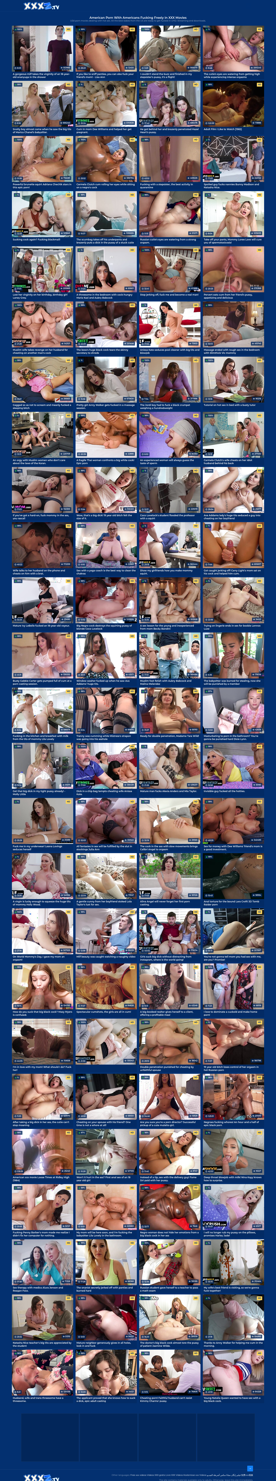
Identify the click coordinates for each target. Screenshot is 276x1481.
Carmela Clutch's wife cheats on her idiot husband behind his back (228, 461)
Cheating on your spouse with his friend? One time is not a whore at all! (103, 1123)
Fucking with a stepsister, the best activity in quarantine (166, 186)
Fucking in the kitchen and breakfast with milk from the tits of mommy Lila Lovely (40, 737)
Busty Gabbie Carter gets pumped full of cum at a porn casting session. (42, 682)
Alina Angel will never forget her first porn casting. (165, 903)
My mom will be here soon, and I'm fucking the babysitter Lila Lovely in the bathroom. (104, 1234)
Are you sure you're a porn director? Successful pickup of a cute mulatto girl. (168, 1123)
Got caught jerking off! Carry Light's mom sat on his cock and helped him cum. (232, 572)
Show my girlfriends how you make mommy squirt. (166, 572)
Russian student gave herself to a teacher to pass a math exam (169, 1289)
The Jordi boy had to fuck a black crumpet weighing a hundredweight (165, 406)
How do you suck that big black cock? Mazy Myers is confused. (42, 1013)
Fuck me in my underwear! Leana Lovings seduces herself (37, 848)
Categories (97, 5)
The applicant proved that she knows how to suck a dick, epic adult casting (105, 1399)
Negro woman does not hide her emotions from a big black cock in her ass (169, 1234)
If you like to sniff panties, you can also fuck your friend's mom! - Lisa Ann (105, 75)
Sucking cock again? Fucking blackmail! (36, 239)
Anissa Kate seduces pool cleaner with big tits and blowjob (170, 351)
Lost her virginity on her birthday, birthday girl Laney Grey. (40, 296)
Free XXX (138, 5)
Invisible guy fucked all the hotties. (224, 791)
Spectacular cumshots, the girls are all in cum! (103, 1011)
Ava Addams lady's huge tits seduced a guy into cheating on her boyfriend (232, 517)
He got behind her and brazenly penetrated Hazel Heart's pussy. (169, 131)
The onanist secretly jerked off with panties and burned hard (104, 1289)
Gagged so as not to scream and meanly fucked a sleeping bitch (42, 406)
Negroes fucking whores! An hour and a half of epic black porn (231, 1123)
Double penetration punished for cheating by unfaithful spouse (167, 1068)
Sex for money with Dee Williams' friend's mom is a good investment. (233, 848)
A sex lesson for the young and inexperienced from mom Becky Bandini (167, 627)
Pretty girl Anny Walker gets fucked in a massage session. (105, 406)
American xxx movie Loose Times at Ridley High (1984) (41, 1179)
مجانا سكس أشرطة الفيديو (219, 1475)
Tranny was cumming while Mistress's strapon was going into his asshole (103, 737)
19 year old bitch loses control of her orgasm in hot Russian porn (231, 1068)
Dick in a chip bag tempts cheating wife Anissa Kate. (104, 792)
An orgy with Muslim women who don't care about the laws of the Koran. (39, 461)
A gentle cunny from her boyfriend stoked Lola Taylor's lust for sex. (104, 903)
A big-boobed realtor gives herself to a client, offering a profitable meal (166, 1013)
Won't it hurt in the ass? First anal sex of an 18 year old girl (103, 1179)
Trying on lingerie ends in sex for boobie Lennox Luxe (232, 627)
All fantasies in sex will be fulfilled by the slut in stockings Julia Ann (104, 848)
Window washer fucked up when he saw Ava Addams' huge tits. (103, 682)
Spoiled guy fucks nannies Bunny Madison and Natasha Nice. (231, 186)
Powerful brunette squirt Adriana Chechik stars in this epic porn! (42, 186)
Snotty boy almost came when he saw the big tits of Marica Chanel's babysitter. (42, 131)
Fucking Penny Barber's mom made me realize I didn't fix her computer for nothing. (41, 1234)
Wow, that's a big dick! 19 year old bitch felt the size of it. (104, 517)
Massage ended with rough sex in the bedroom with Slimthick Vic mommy (232, 351)
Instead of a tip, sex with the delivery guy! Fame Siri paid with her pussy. (168, 1179)
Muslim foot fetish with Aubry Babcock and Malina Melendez (165, 682)
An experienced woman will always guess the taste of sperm (167, 461)
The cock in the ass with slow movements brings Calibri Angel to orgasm (169, 848)
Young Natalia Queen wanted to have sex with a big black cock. (232, 1399)
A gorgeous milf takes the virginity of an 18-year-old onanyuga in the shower (41, 75)
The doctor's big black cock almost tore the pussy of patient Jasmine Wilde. (169, 1344)
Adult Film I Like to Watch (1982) (223, 129)
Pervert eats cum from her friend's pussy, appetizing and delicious (228, 296)
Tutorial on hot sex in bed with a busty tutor (229, 405)
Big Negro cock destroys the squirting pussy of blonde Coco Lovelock (104, 627)
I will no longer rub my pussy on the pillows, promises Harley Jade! (230, 1234)
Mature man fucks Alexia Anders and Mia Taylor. (168, 791)
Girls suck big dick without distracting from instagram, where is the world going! (165, 958)
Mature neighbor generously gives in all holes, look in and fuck (103, 1344)
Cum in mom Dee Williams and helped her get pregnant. (103, 131)
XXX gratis (158, 5)
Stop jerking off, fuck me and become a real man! (169, 294)
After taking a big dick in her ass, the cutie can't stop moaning (41, 1123)
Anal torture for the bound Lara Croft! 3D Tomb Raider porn (231, 903)
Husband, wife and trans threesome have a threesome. (38, 1399)
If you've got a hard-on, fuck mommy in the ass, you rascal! (41, 517)
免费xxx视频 (247, 1475)
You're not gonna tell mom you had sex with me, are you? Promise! (232, 958)
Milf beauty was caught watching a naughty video (106, 956)
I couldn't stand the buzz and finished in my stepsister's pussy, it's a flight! (166, 75)
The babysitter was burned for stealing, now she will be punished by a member (232, 682)
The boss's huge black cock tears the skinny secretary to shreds (102, 351)
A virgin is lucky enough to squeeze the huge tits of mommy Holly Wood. (42, 903)
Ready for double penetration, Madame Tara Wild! (169, 736)
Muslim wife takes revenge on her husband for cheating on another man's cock (40, 351)
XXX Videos (119, 5)
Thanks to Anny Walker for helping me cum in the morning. (233, 1344)
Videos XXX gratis (156, 1475)
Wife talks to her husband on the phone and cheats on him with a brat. (39, 572)
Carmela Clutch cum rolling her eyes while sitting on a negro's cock (105, 186)
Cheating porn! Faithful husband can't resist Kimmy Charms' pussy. (166, 1399)
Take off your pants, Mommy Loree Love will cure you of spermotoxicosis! (233, 241)
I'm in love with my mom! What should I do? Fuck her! (42, 1068)
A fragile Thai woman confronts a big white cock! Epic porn (105, 461)
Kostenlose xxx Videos (194, 1475)
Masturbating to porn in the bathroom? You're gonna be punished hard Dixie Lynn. (231, 737)
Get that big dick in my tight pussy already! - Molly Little (39, 792)
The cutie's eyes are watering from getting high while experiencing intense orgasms (232, 75)
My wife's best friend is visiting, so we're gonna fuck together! (231, 1289)
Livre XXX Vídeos (174, 1475)
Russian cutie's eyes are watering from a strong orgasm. (168, 241)
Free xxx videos (138, 1475)
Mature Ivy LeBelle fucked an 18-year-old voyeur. (41, 625)
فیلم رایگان (236, 1475)
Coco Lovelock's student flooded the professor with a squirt (167, 517)
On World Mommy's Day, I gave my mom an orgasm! (39, 958)
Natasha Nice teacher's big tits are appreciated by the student (42, 1344)
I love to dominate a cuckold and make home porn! (230, 1013)
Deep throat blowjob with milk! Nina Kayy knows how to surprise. (232, 1179)
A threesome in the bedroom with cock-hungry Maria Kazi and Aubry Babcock (104, 296)
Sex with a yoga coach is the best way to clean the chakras (106, 572)
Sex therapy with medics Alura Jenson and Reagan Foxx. (38, 1289)
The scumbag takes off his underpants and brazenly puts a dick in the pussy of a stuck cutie (105, 241)
